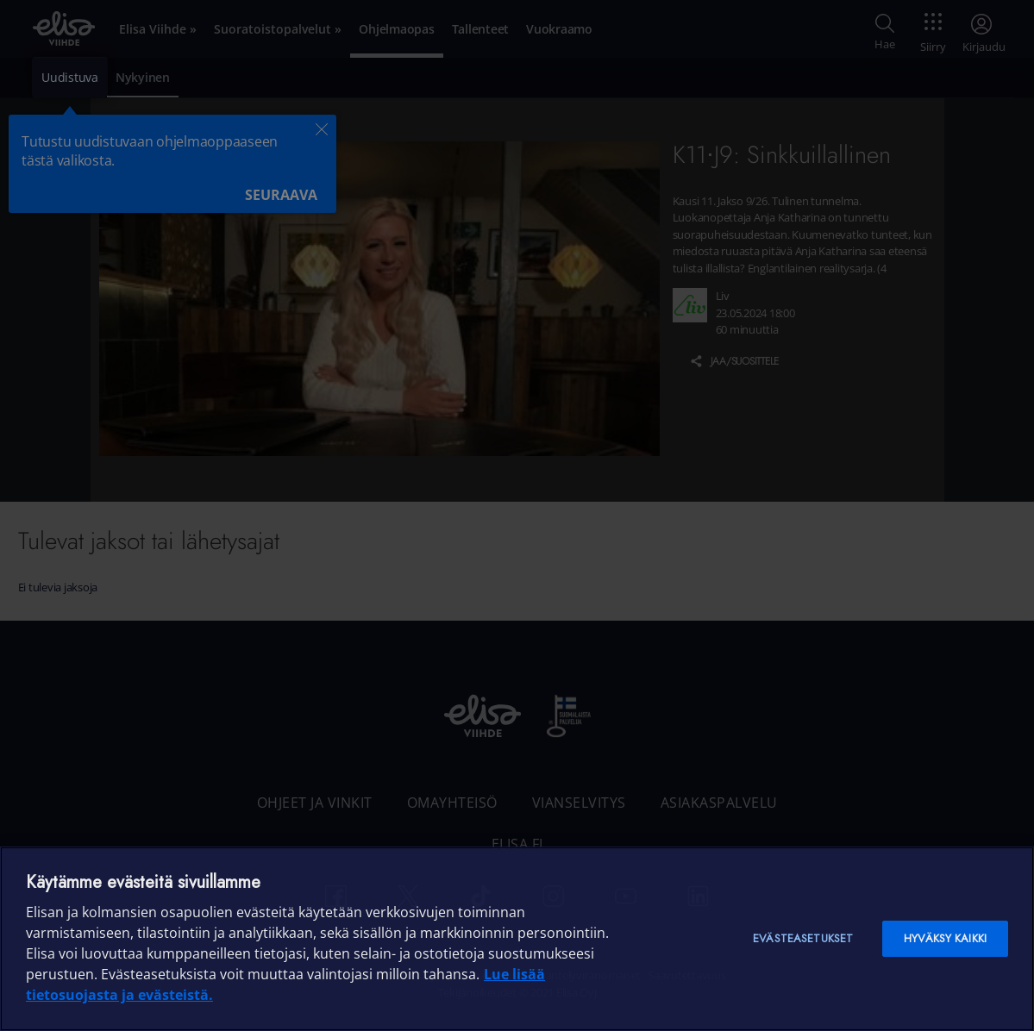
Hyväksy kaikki (945, 938)
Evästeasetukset (803, 938)
